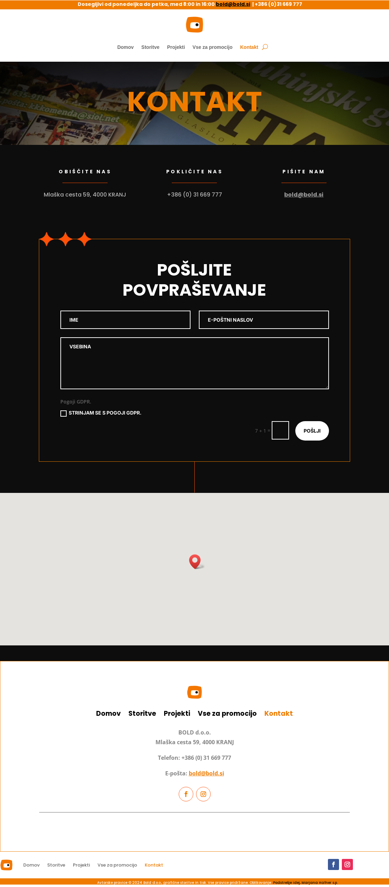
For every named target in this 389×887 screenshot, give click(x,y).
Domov (125, 47)
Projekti (176, 47)
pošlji (312, 431)
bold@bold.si (233, 4)
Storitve (150, 47)
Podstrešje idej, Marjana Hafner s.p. (305, 882)
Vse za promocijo (212, 47)
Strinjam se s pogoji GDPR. (101, 413)
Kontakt (249, 47)
